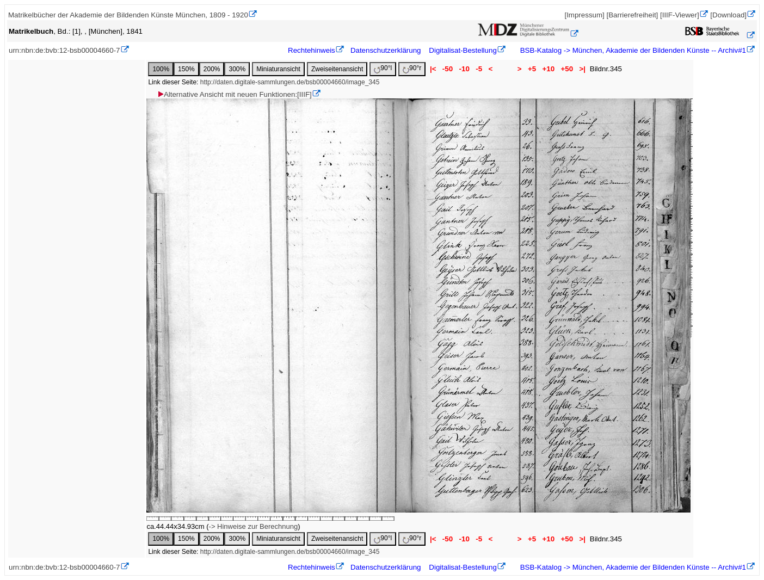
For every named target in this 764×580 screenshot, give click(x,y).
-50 (447, 69)
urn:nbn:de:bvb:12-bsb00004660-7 (64, 50)
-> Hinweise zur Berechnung (253, 526)
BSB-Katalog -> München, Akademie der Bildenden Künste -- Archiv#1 (632, 50)
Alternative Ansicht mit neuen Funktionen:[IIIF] (234, 94)
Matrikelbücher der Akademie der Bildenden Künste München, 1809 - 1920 (128, 15)
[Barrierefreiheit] (632, 15)
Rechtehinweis (311, 50)
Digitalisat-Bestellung (462, 50)
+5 (532, 69)
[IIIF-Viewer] (679, 15)
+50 (567, 69)
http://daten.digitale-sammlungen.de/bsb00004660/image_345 (290, 82)
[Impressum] (584, 15)
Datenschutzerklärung (385, 50)
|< (433, 69)
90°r (412, 68)
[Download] (728, 15)
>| (582, 69)
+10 (548, 69)
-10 (464, 69)
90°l (383, 68)
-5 (479, 69)
